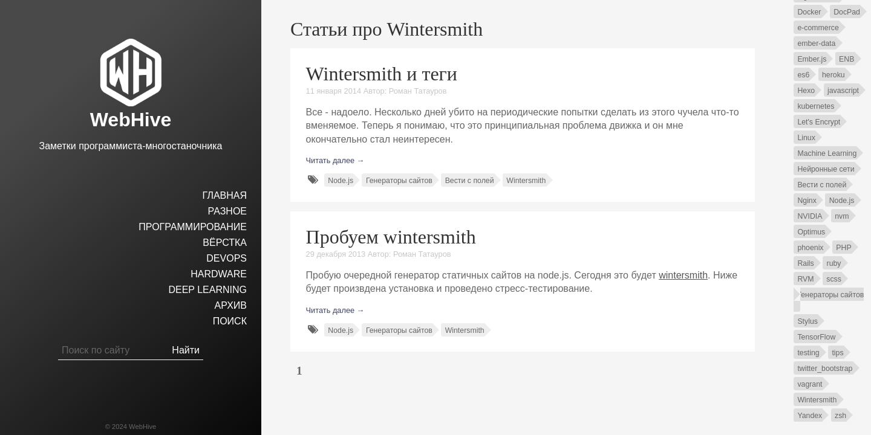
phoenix (810, 247)
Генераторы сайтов (399, 180)
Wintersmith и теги (381, 74)
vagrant (809, 384)
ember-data (816, 43)
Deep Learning (207, 290)
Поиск (230, 321)
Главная (225, 195)
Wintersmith (526, 180)
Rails (805, 263)
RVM (805, 279)
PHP (843, 247)
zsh (840, 415)
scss (833, 279)
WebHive (131, 119)
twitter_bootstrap (824, 368)
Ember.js (811, 59)
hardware (219, 274)
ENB (846, 59)
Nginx (806, 200)
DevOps (226, 258)
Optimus (811, 232)
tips (837, 353)
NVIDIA (809, 216)
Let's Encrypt (818, 122)
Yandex (809, 415)
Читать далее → (335, 160)
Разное (227, 211)
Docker (809, 12)
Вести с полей (469, 180)
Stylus (807, 321)
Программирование (193, 227)
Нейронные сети (825, 169)
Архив (231, 305)
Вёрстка (225, 242)
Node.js (340, 180)
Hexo (806, 90)
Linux (806, 138)
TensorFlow (816, 337)
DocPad (846, 12)
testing (808, 353)
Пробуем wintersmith (391, 237)
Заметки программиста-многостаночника (131, 146)
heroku (833, 75)
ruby (834, 263)
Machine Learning (826, 153)
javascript (843, 90)
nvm (842, 216)
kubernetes (815, 106)
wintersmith (683, 275)
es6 (803, 75)
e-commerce (817, 28)
